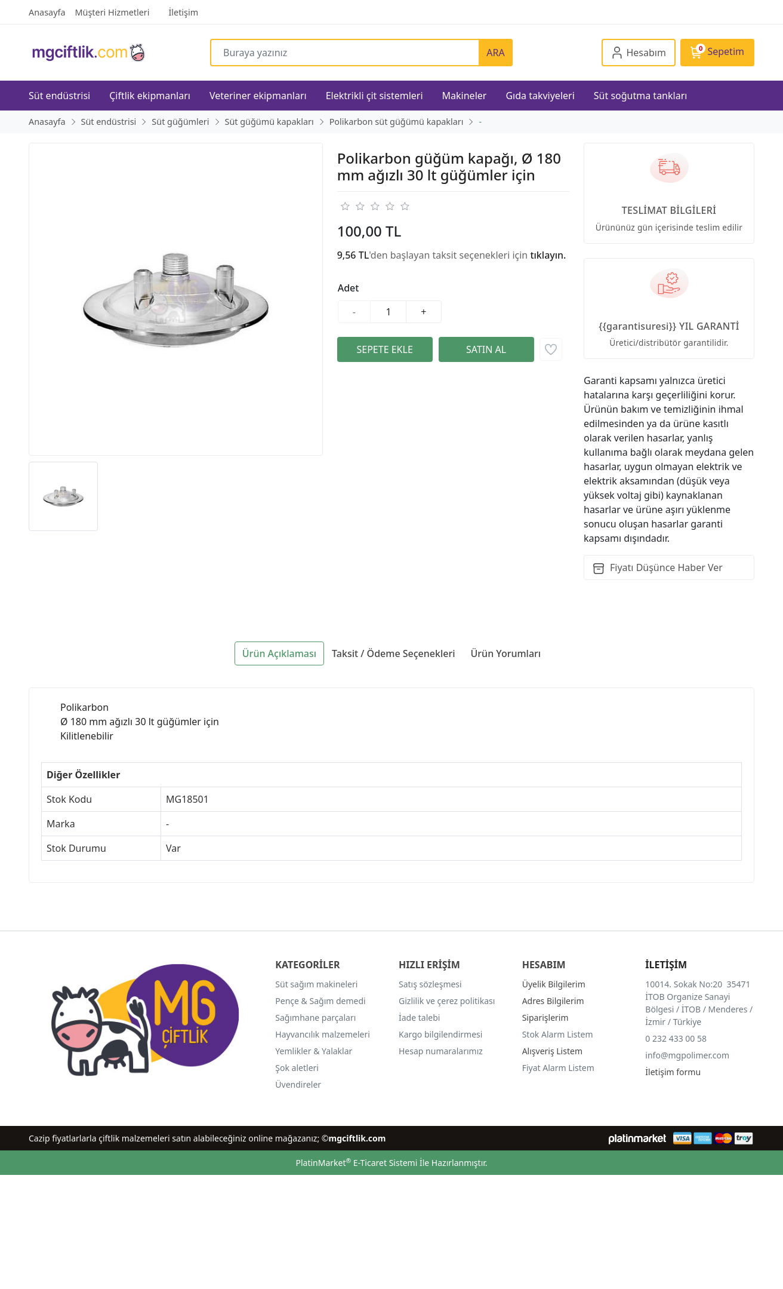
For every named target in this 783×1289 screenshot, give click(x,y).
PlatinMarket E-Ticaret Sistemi (356, 1162)
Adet (348, 287)
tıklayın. (548, 255)
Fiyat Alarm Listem (558, 1067)
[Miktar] (388, 311)
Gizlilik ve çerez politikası (447, 1000)
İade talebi (419, 1017)
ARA (495, 52)
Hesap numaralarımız (441, 1051)
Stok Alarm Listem (557, 1034)
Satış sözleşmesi (430, 984)
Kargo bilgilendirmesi (440, 1034)
